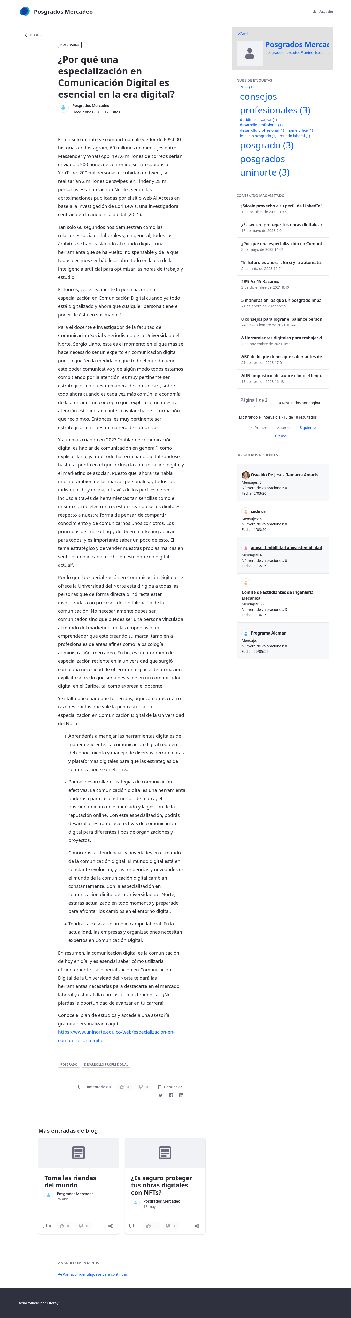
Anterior (284, 427)
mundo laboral (295, 135)
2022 (247, 87)
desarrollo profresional (106, 1064)
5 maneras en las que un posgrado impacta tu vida (281, 300)
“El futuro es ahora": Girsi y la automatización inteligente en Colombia (281, 262)
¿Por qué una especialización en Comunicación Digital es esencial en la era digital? (281, 243)
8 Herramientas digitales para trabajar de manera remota (281, 338)
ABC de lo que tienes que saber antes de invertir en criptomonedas (281, 357)
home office (300, 130)
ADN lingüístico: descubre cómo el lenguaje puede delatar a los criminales (281, 375)
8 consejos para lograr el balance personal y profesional (281, 319)
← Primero (259, 427)
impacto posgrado (258, 135)
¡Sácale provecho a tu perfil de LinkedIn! (281, 206)
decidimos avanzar (258, 119)
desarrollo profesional (261, 124)
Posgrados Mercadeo (91, 105)
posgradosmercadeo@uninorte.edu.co (298, 52)
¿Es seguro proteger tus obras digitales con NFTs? (161, 1185)
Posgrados (69, 45)
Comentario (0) (94, 1086)
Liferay (52, 1302)
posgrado (68, 1064)
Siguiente (308, 427)
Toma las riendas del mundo (70, 1181)
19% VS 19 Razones (260, 281)
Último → (283, 435)
